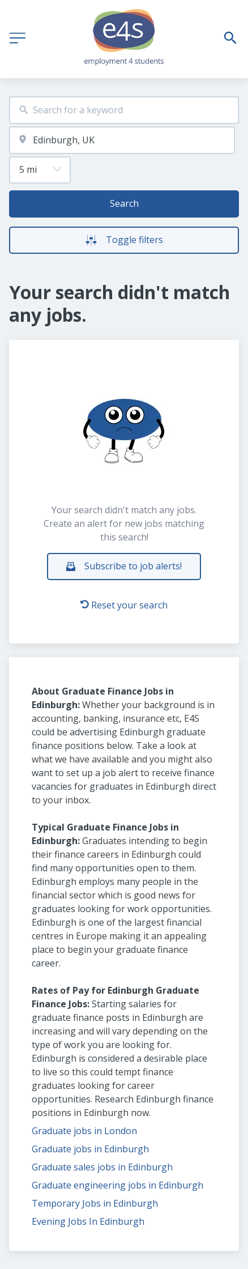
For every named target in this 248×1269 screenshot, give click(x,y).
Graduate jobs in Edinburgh (90, 1149)
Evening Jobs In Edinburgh (88, 1221)
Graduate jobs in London (84, 1131)
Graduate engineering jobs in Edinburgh (117, 1185)
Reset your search (124, 605)
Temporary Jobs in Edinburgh (95, 1203)
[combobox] (124, 110)
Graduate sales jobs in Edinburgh (102, 1167)
